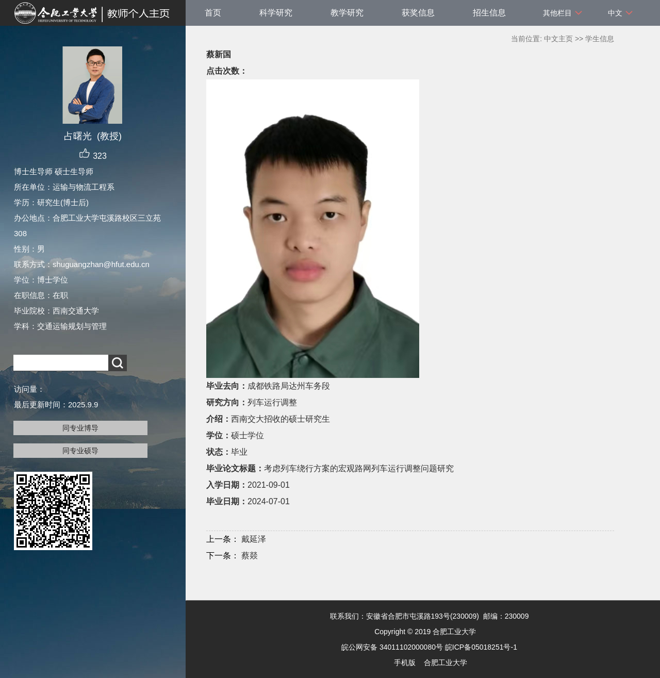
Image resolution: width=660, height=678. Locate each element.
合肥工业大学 (445, 662)
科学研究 (275, 12)
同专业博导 (80, 428)
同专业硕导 (80, 451)
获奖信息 (418, 12)
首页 (213, 12)
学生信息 (599, 39)
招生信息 (489, 12)
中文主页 (558, 39)
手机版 (405, 662)
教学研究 (347, 12)
